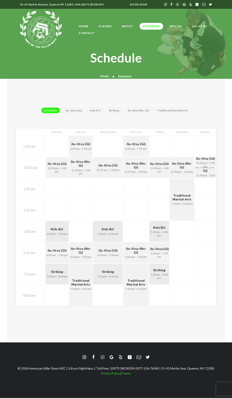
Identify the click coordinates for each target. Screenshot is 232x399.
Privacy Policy (110, 374)
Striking (114, 110)
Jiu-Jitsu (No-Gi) (140, 110)
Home (104, 76)
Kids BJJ (94, 110)
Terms (127, 374)
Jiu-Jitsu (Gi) (71, 110)
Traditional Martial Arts (176, 110)
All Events (46, 110)
